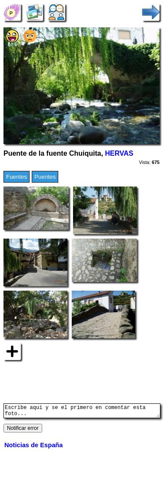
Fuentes (16, 177)
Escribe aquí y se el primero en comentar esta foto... (81, 412)
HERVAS (119, 153)
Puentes (45, 177)
